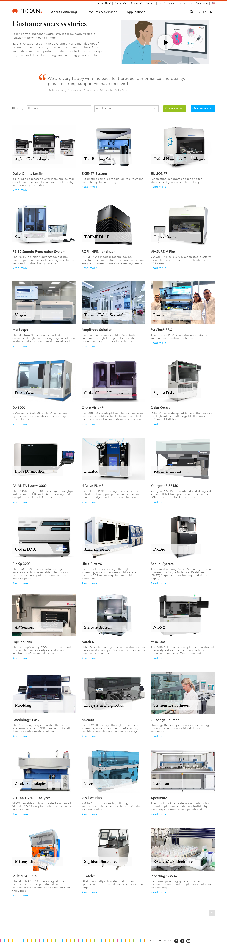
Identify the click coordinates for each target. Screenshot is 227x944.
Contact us (201, 108)
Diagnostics (185, 3)
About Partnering (64, 12)
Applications (136, 12)
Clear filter (173, 108)
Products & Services (102, 12)
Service (136, 3)
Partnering (202, 3)
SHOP (202, 12)
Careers (121, 3)
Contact (150, 3)
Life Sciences (166, 3)
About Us (104, 3)
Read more (20, 190)
